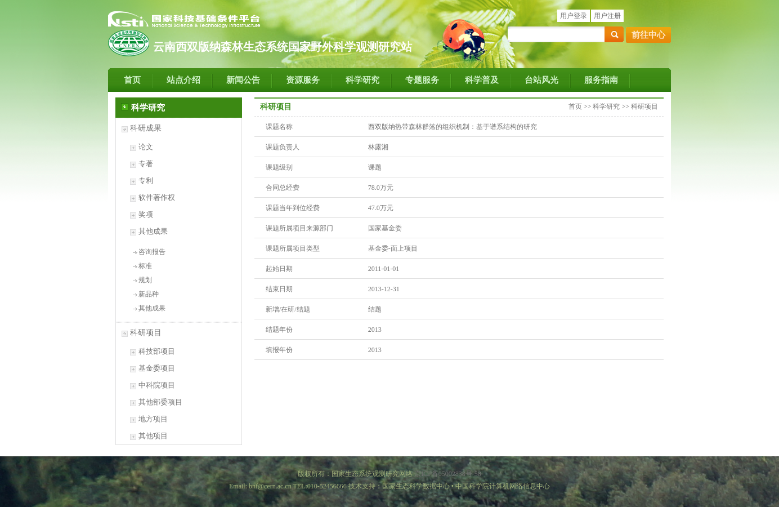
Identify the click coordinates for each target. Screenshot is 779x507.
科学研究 (362, 79)
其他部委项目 (160, 402)
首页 (132, 79)
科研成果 (146, 128)
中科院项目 (156, 385)
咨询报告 (151, 252)
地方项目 (153, 419)
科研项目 (146, 332)
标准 (145, 266)
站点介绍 (183, 79)
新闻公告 (243, 79)
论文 (145, 147)
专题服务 (422, 79)
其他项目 (153, 436)
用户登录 (573, 16)
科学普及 (482, 79)
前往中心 (648, 34)
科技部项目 (156, 351)
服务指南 (601, 79)
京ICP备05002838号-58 (447, 474)
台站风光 (541, 79)
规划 (145, 280)
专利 (145, 180)
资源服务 (303, 79)
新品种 (148, 294)
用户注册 (607, 16)
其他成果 (153, 231)
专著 (145, 163)
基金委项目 (156, 368)
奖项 (145, 214)
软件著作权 (156, 197)
